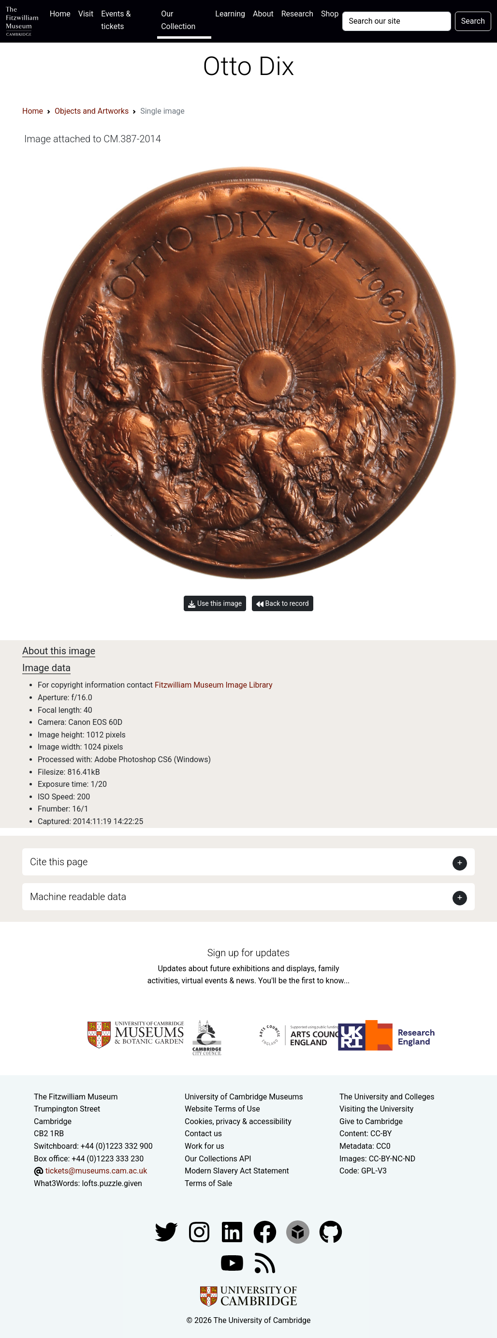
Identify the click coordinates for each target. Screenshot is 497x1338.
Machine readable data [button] (78, 896)
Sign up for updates (248, 953)
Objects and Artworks (92, 111)
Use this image (215, 604)
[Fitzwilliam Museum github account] (330, 1231)
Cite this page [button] (59, 862)
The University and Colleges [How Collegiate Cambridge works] (386, 1096)
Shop (329, 13)
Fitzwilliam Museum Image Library (214, 685)
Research (297, 13)
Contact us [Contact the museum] (203, 1133)
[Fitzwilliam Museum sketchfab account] (298, 1231)
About (263, 13)
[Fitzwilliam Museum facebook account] (233, 1231)
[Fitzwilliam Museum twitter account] (167, 1231)
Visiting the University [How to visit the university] (376, 1108)
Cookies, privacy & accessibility (238, 1121)
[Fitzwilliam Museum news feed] (264, 1262)
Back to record (282, 604)
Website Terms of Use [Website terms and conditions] (222, 1108)
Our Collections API (218, 1158)
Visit (85, 13)
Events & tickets (116, 20)
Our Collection (178, 20)
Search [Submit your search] (473, 21)
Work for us (204, 1146)
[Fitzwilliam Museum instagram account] (200, 1231)
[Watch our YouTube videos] (233, 1262)
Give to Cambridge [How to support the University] (371, 1121)
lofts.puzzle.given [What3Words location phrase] (112, 1183)
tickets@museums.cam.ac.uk (96, 1170)
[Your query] (396, 21)
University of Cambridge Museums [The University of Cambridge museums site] (244, 1096)
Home (62, 12)
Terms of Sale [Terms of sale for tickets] (208, 1183)
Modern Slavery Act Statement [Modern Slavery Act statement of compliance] (237, 1170)
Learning (230, 13)
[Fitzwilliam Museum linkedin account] (265, 1231)
